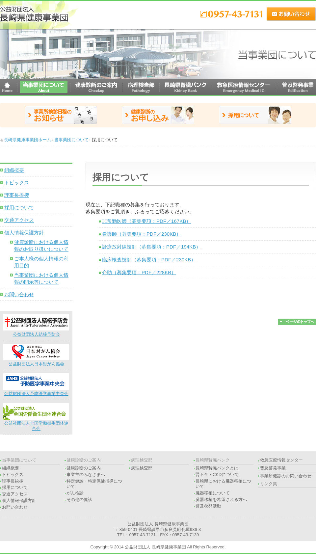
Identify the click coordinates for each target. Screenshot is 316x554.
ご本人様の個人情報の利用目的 (41, 262)
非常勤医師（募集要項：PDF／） (146, 221)
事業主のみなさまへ (85, 474)
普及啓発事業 (273, 467)
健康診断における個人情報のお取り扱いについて (41, 245)
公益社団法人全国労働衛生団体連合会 (36, 423)
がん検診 (75, 492)
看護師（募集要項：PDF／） (141, 234)
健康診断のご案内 (83, 467)
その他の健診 (79, 499)
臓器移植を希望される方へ (221, 499)
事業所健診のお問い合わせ (285, 475)
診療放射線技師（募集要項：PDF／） (151, 247)
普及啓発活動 (208, 506)
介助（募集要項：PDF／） (139, 272)
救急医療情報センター (281, 460)
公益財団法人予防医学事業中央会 (36, 391)
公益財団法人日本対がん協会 (36, 361)
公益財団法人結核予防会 (36, 332)
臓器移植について (213, 492)
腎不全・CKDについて (217, 474)
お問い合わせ (19, 294)
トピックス (16, 182)
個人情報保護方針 (24, 232)
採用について (19, 207)
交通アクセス (19, 220)
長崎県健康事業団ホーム (27, 139)
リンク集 (268, 483)
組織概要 (14, 170)
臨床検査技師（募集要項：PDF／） (149, 259)
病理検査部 (141, 467)
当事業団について (71, 139)
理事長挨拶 (16, 195)
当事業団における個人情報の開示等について (41, 278)
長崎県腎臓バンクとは (217, 467)
